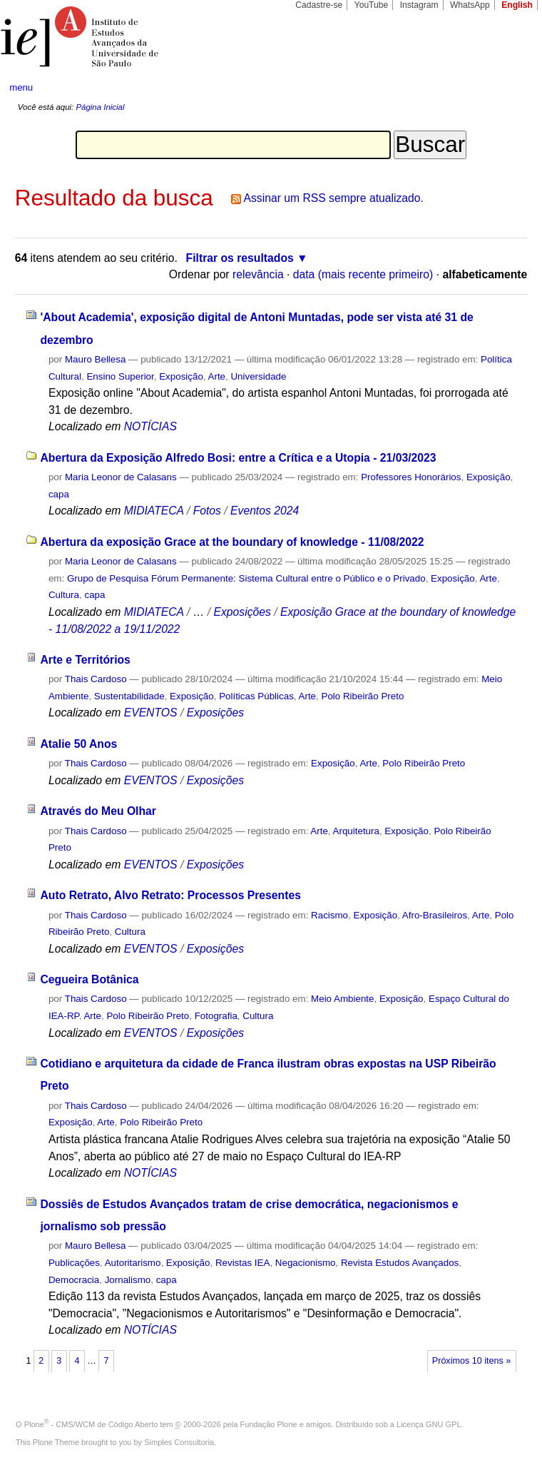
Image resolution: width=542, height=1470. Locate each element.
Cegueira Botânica (89, 979)
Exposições (241, 612)
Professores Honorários (411, 477)
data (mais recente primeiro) (363, 274)
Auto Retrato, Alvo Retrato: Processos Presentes (170, 895)
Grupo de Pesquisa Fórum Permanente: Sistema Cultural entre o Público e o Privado (246, 578)
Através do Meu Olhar (97, 811)
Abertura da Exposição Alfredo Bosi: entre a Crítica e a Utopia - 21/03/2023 (238, 458)
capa (58, 494)
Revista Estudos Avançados (400, 1262)
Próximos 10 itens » (471, 1361)
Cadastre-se (318, 5)
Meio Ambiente (342, 998)
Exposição (181, 376)
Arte (217, 376)
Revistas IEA (242, 1262)
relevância (258, 274)
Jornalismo (128, 1279)
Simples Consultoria (179, 1442)
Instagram (419, 5)
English (517, 5)
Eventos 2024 (264, 511)
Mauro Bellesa (95, 359)
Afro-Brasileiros (434, 915)
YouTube (371, 5)
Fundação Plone (268, 1424)
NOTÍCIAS (150, 426)
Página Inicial (100, 107)
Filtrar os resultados (240, 258)
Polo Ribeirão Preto (362, 696)
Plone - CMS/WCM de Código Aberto (91, 1424)
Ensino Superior (119, 376)
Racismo (329, 915)
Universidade (258, 376)
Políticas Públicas (256, 696)
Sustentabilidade (129, 696)
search (504, 88)
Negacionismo (305, 1262)
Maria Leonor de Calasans (121, 477)
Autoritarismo (133, 1262)
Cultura (63, 594)
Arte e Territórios (85, 660)
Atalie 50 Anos (78, 744)
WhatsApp (470, 5)
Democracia (73, 1279)
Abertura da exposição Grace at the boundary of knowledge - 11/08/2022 (232, 542)
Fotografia (216, 1015)
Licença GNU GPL (429, 1424)
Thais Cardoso (96, 679)
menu (21, 87)
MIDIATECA (154, 511)
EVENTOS (151, 712)
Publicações (74, 1262)
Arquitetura (356, 831)
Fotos (207, 511)
